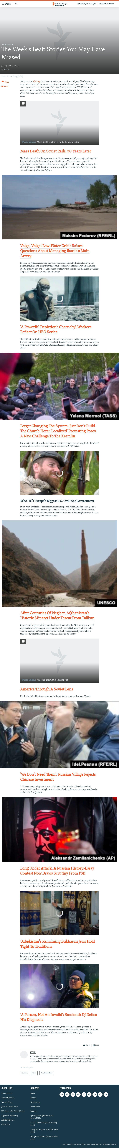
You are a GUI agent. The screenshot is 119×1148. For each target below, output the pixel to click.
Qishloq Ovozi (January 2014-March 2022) (41, 1117)
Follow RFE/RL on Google (86, 4)
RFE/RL (7, 69)
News (32, 1094)
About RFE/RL (7, 1094)
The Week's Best (7, 44)
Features (33, 1098)
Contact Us (5, 1124)
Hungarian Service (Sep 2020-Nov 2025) (44, 1138)
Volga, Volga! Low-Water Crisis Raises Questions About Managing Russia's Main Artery (54, 251)
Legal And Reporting (9, 1116)
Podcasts (33, 1111)
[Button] (5, 82)
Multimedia (35, 1107)
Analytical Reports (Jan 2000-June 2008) (44, 1131)
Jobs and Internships (9, 1107)
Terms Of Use (6, 1102)
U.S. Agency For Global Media (13, 1111)
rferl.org (36, 81)
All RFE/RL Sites (7, 1120)
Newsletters (35, 1102)
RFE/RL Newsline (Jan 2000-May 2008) (43, 1124)
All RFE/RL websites (106, 4)
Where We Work (8, 1098)
